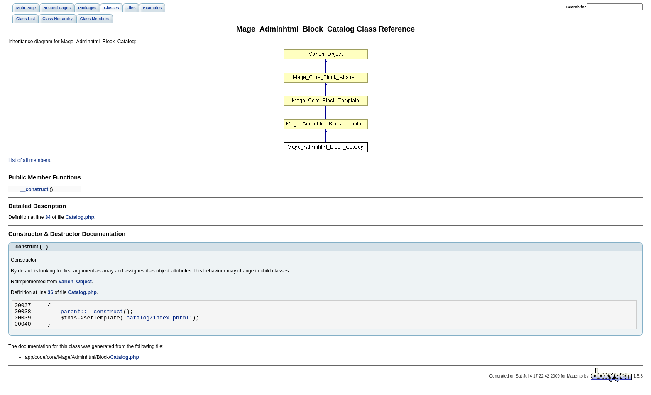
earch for (576, 7)
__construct (34, 189)
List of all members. (29, 160)
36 (50, 292)
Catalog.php (79, 217)
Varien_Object (75, 282)
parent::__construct (92, 313)
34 (48, 217)
